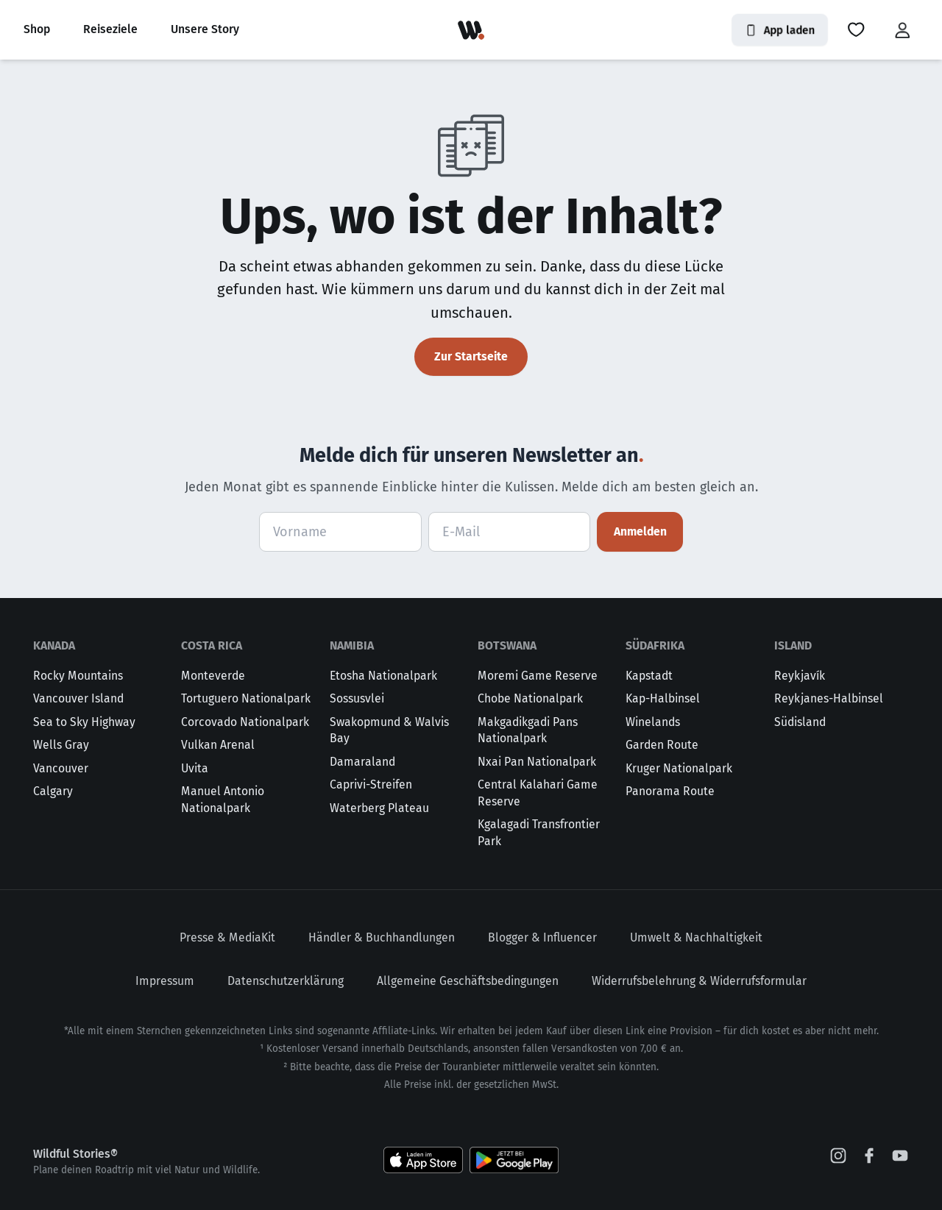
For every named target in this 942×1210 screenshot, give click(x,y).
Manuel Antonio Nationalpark (222, 799)
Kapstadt (649, 676)
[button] (856, 30)
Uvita (194, 768)
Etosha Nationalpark (383, 676)
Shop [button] (37, 29)
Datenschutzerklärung (285, 981)
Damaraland (362, 762)
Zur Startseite (471, 356)
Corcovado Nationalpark (245, 722)
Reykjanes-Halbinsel (828, 698)
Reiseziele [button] (110, 29)
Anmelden (640, 531)
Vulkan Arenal (218, 745)
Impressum (164, 981)
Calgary (53, 791)
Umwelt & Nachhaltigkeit (696, 937)
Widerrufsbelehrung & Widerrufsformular (699, 981)
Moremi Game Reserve (538, 676)
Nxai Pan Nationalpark (537, 762)
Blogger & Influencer (542, 937)
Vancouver (60, 768)
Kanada (54, 645)
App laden (779, 30)
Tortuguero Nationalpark (246, 698)
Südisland (800, 722)
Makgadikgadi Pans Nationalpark (528, 730)
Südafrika (655, 645)
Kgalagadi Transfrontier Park (539, 832)
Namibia (352, 645)
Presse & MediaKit (227, 937)
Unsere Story (205, 29)
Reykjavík (799, 676)
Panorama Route (670, 791)
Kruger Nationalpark (679, 768)
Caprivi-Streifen (371, 784)
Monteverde (213, 676)
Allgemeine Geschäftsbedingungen (468, 981)
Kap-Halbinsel (663, 698)
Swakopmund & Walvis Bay (389, 730)
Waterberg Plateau (379, 808)
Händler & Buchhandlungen (381, 937)
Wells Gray (61, 745)
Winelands (653, 722)
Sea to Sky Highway (84, 722)
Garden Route (662, 745)
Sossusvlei (357, 698)
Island (793, 645)
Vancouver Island (78, 698)
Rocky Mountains (78, 676)
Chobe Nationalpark (530, 698)
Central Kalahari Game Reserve (538, 792)
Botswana (507, 645)
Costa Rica (211, 645)
